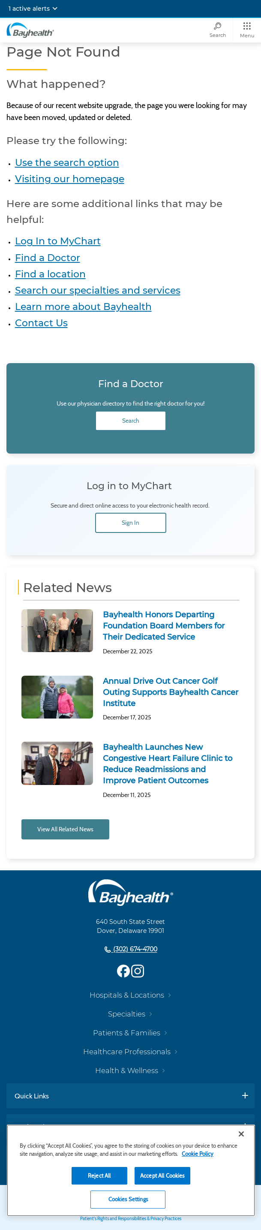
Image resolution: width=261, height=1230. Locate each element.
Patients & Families (126, 1033)
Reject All (99, 1175)
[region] (131, 1170)
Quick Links (32, 1096)
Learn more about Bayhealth (83, 307)
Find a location (50, 274)
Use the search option (67, 162)
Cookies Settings (128, 1199)
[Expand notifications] (55, 8)
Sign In (130, 522)
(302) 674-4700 (134, 949)
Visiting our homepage (69, 179)
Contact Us (41, 323)
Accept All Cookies (162, 1175)
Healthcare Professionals (127, 1051)
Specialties (126, 1014)
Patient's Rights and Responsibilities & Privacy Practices (130, 1218)
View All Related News (65, 829)
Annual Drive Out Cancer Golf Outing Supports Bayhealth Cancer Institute (170, 692)
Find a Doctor (47, 258)
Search (130, 420)
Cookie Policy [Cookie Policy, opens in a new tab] (197, 1153)
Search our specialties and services (97, 290)
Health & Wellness (126, 1070)
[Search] (218, 30)
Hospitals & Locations (127, 995)
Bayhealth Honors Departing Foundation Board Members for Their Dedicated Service (164, 626)
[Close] (241, 1134)
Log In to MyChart (58, 241)
